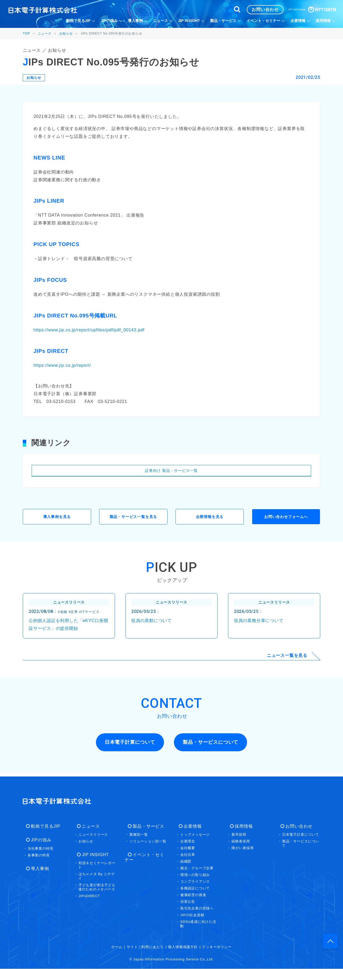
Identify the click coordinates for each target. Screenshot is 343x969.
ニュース (44, 33)
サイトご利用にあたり (145, 947)
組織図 (185, 862)
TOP (26, 33)
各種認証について (195, 888)
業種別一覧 (138, 835)
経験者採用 (241, 841)
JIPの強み (38, 840)
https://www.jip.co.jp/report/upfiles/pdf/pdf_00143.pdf (88, 330)
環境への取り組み (195, 875)
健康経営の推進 (193, 895)
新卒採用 (239, 835)
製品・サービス (145, 826)
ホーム (116, 947)
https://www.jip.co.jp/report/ (62, 365)
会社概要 (187, 848)
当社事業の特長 (41, 849)
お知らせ (66, 33)
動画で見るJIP (42, 826)
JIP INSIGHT (92, 855)
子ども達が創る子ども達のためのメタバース (96, 887)
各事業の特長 (39, 855)
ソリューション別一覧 (147, 841)
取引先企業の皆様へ (197, 909)
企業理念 (187, 841)
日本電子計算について (300, 835)
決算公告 (187, 902)
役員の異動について (151, 622)
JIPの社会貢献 (192, 915)
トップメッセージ (195, 835)
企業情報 (189, 826)
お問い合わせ (295, 826)
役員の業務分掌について (259, 622)
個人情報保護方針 (182, 947)
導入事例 (37, 869)
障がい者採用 (243, 848)
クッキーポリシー (217, 947)
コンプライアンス (195, 882)
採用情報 (240, 826)
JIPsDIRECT (89, 896)
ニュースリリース (93, 835)
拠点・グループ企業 (197, 868)
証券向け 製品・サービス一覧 (171, 470)
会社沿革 (187, 855)
